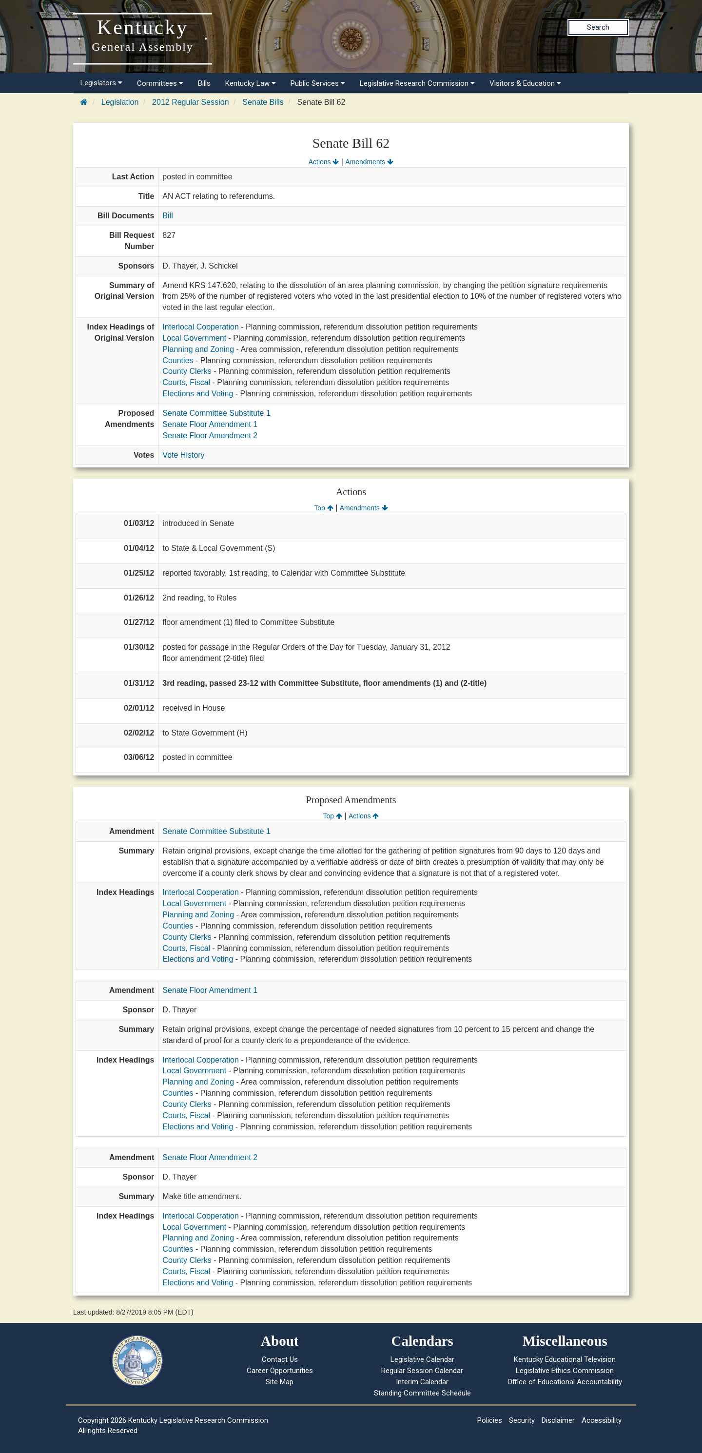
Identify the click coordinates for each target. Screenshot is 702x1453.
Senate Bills (263, 102)
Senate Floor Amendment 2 (209, 435)
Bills (204, 83)
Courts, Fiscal (186, 382)
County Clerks (186, 371)
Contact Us (280, 1359)
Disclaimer (558, 1420)
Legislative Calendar (422, 1359)
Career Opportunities (280, 1370)
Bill (167, 216)
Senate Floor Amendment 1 (209, 424)
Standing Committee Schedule (422, 1393)
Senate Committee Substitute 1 (216, 413)
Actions (324, 162)
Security (522, 1420)
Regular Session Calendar (422, 1370)
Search (598, 27)
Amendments (369, 162)
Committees (160, 83)
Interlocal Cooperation (200, 327)
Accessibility (602, 1420)
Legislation (120, 102)
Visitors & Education (525, 83)
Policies (489, 1420)
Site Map (279, 1381)
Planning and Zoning (198, 349)
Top (323, 508)
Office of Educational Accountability (564, 1381)
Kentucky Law (250, 83)
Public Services (318, 83)
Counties (177, 360)
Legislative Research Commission (417, 83)
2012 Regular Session (190, 102)
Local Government (194, 338)
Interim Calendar (422, 1381)
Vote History (183, 455)
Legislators (101, 82)
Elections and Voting (197, 393)
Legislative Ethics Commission (565, 1370)
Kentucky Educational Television (565, 1359)
